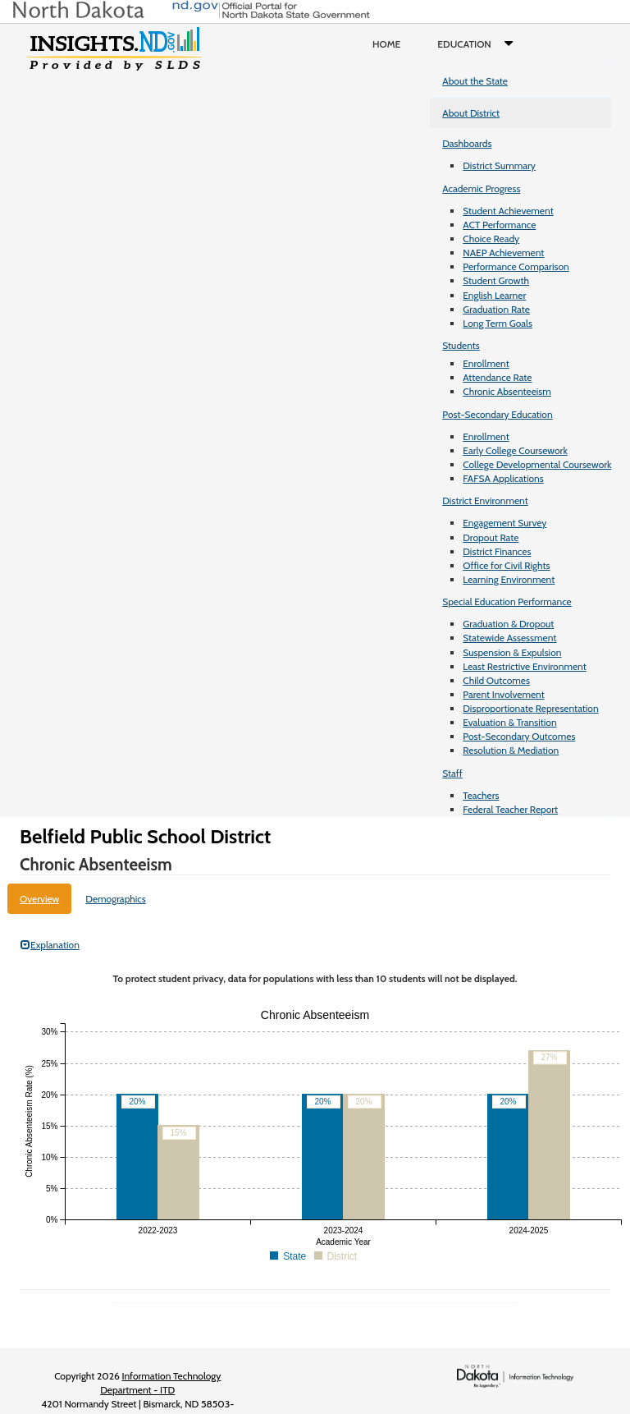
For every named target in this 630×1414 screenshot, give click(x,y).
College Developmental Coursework (537, 464)
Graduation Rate (496, 309)
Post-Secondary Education (497, 414)
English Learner (494, 295)
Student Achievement (508, 210)
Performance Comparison (516, 266)
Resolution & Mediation (511, 750)
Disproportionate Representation (530, 708)
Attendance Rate (497, 377)
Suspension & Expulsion (512, 652)
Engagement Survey (504, 522)
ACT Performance (499, 224)
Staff (452, 773)
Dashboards (466, 143)
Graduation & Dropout (508, 623)
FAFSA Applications (503, 478)
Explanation (50, 945)
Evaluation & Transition (509, 722)
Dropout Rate (490, 537)
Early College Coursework (515, 450)
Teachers (481, 795)
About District (471, 113)
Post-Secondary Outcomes (519, 736)
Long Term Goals (497, 323)
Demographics (115, 899)
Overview (39, 899)
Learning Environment (509, 579)
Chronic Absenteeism (507, 391)
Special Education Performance (507, 601)
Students (461, 345)
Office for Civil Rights (506, 565)
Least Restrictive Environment (525, 666)
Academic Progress (481, 188)
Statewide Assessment (509, 637)
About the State (475, 81)
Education (478, 44)
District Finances (497, 551)
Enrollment (486, 363)
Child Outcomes (496, 680)
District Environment (485, 500)
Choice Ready (491, 238)
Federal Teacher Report (510, 809)
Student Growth (496, 280)
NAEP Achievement (503, 252)
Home (386, 44)
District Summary (499, 165)
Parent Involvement (504, 694)
